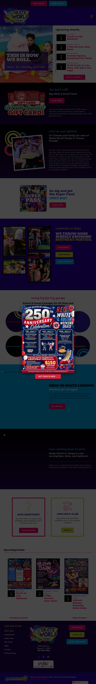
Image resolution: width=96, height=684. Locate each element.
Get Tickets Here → (48, 376)
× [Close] (71, 308)
